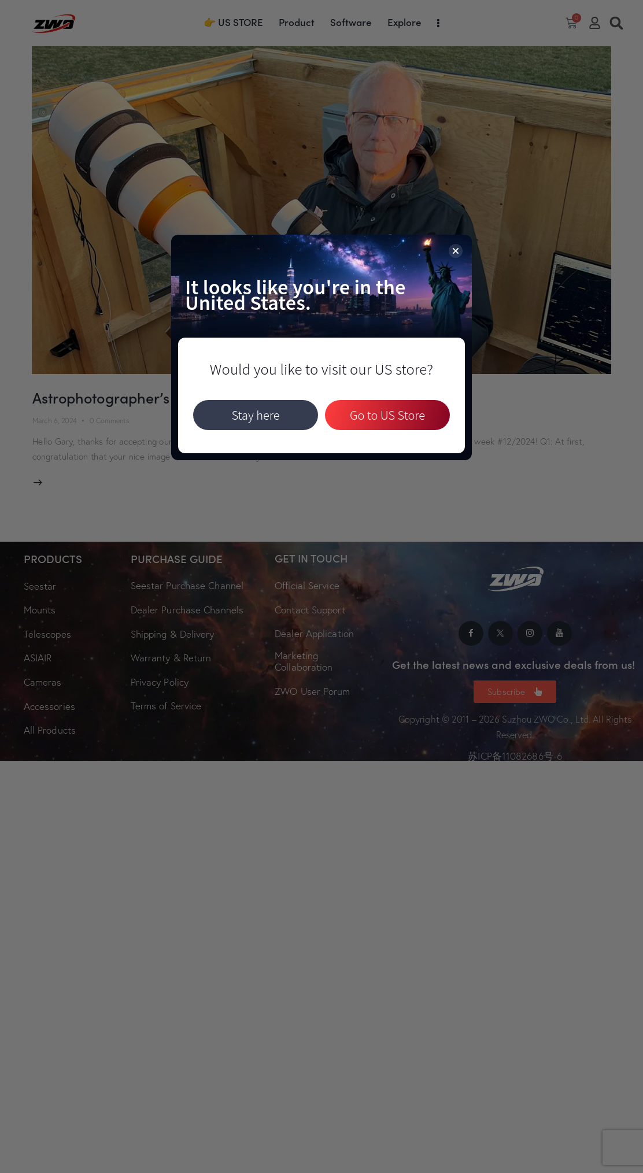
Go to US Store (387, 414)
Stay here (255, 414)
